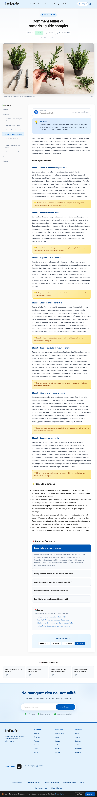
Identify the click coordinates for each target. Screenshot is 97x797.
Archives (78, 745)
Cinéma (57, 737)
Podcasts (78, 741)
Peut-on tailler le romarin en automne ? (48, 548)
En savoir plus (59, 794)
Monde (36, 752)
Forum (40, 4)
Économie (37, 737)
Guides (46, 38)
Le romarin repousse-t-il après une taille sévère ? (51, 591)
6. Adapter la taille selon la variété (12, 146)
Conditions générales (33, 782)
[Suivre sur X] (19, 766)
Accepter (90, 794)
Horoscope (48, 4)
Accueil (39, 38)
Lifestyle (57, 741)
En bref (5, 109)
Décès (65, 4)
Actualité (32, 4)
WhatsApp (68, 643)
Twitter (56, 643)
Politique (37, 741)
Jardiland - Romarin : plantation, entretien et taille (52, 617)
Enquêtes (58, 752)
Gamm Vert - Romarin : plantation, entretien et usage (53, 620)
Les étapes (6, 114)
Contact (82, 782)
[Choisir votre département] (82, 4)
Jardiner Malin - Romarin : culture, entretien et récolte (53, 626)
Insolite (57, 745)
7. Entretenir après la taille (12, 152)
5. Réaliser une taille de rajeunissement (11, 140)
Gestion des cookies (69, 782)
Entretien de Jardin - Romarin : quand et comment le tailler (55, 623)
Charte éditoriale (56, 788)
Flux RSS (78, 752)
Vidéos (77, 737)
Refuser (79, 794)
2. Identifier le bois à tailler (12, 125)
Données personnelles (52, 782)
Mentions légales (17, 782)
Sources (6, 161)
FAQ (4, 156)
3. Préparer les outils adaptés (13, 130)
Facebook (44, 643)
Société (36, 733)
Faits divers (37, 745)
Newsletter (78, 749)
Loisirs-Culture (59, 733)
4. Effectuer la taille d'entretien (13, 134)
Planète (57, 749)
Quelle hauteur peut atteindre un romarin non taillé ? (53, 582)
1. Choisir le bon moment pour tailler (13, 120)
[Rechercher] (90, 4)
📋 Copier (80, 643)
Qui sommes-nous (41, 788)
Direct (77, 733)
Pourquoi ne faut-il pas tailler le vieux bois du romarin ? (54, 574)
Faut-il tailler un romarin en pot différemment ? (51, 599)
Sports (36, 749)
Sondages (57, 4)
